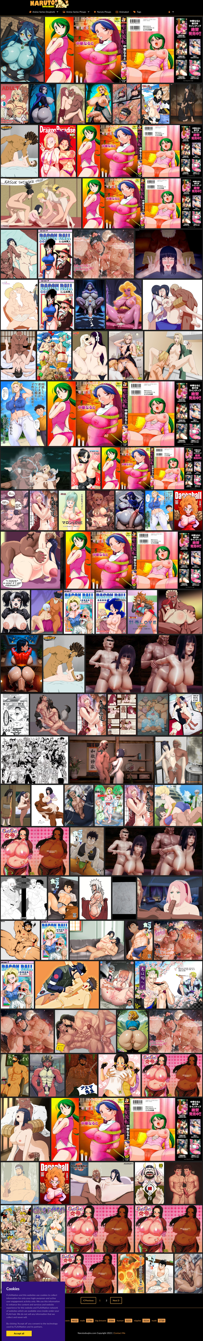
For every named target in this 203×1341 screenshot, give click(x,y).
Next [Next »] (116, 1300)
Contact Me (119, 1333)
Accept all (19, 1333)
